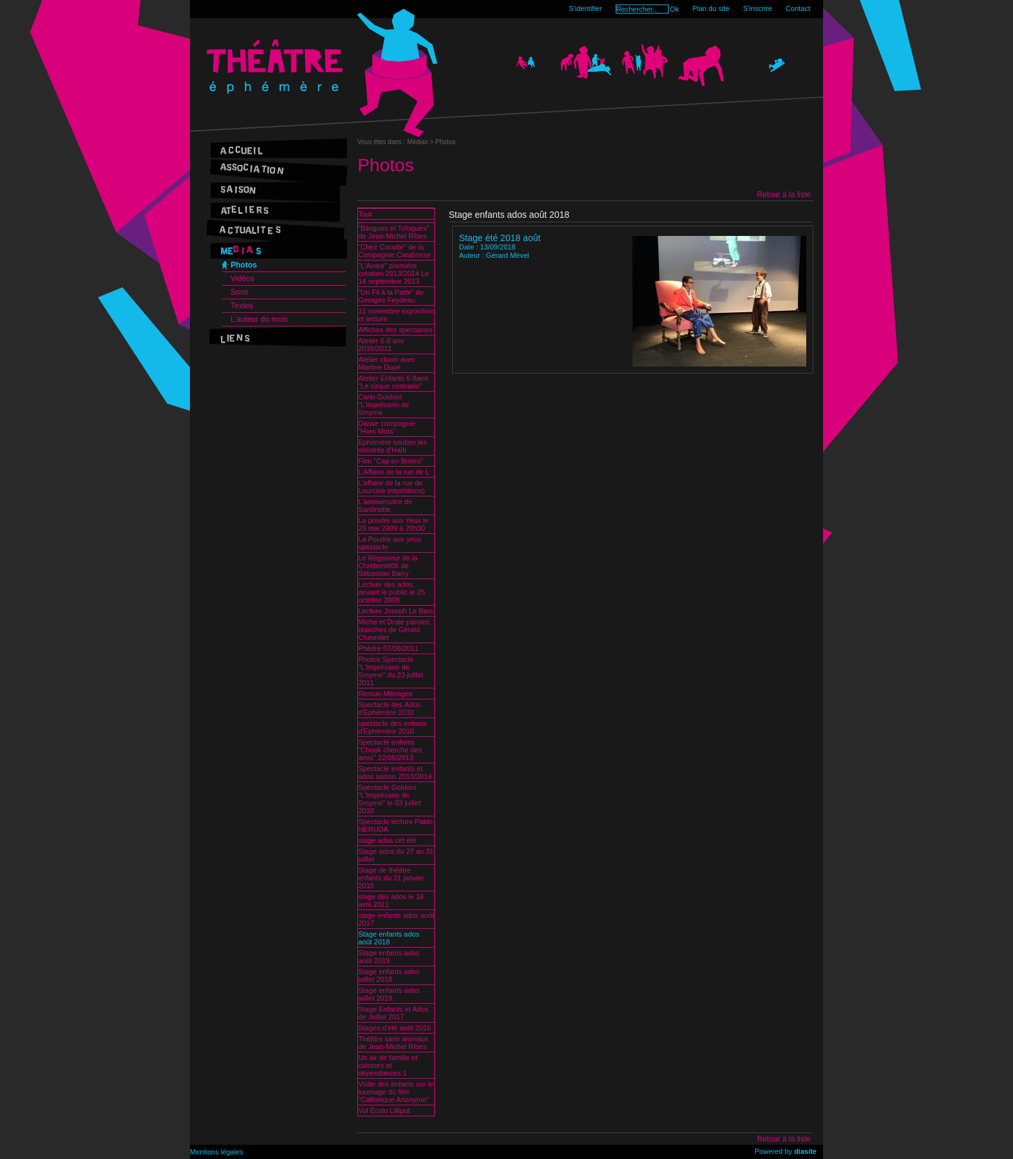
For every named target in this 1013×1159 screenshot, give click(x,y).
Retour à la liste (784, 194)
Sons (239, 292)
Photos (244, 265)
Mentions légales (217, 1152)
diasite (805, 1151)
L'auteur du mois (259, 319)
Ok (674, 9)
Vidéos (242, 278)
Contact (798, 8)
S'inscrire (757, 8)
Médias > (421, 141)
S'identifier (585, 8)
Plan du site (711, 8)
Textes (242, 305)
